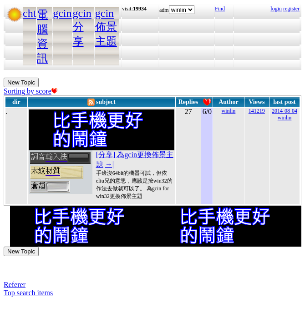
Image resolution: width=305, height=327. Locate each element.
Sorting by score (30, 91)
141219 (257, 111)
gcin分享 (82, 27)
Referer (14, 284)
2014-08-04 (284, 111)
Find (220, 8)
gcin (62, 13)
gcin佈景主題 (106, 27)
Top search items (28, 293)
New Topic (21, 82)
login (276, 8)
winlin (229, 111)
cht (29, 13)
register (291, 8)
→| (109, 164)
